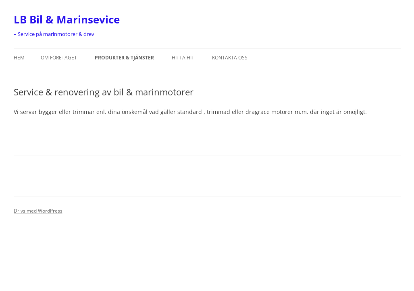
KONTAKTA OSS (230, 57)
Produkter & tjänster (124, 57)
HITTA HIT (183, 57)
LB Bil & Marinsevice (67, 19)
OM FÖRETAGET (59, 57)
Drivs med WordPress (38, 210)
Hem (19, 57)
